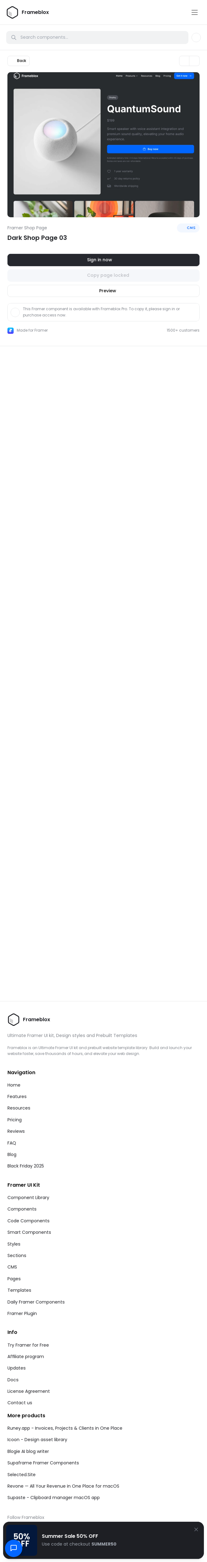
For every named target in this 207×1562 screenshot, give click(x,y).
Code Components (28, 1221)
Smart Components (29, 1232)
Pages (14, 1279)
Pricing (14, 1120)
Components (22, 1209)
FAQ (11, 1143)
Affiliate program (25, 1356)
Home (13, 1085)
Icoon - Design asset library (37, 1439)
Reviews (16, 1131)
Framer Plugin (22, 1313)
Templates (19, 1290)
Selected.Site (21, 1475)
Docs (13, 1380)
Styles (13, 1244)
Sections (16, 1255)
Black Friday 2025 (25, 1166)
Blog (11, 1154)
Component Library (28, 1197)
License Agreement (28, 1391)
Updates (16, 1368)
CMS (12, 1267)
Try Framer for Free (28, 1345)
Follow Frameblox (25, 1517)
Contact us (19, 1403)
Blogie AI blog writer (28, 1451)
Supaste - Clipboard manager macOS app (53, 1497)
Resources (18, 1108)
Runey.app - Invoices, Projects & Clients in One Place (64, 1428)
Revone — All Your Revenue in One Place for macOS (63, 1486)
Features (17, 1096)
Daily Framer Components (36, 1302)
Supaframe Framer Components (43, 1463)
